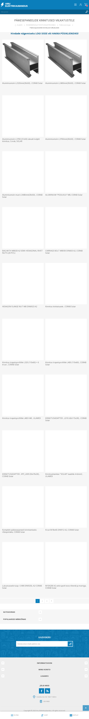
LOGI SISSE (41, 33)
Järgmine (51, 601)
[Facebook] (41, 690)
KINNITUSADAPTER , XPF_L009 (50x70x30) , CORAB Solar (21, 475)
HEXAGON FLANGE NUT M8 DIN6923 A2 (19, 306)
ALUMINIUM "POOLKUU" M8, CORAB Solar (64, 195)
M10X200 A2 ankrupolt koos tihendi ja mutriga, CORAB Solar (65, 587)
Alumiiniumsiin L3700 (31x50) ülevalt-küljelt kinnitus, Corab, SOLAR (21, 140)
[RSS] (47, 690)
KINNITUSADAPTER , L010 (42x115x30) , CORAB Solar (66, 419)
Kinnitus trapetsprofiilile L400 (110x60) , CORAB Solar (65, 363)
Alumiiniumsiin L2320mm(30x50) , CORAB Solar (22, 83)
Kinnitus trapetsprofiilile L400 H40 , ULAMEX (21, 418)
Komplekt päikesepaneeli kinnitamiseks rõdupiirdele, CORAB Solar (19, 531)
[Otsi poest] (42, 12)
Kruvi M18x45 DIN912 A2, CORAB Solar (62, 530)
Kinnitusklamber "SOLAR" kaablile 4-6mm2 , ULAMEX (64, 475)
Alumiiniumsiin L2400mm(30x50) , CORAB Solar (65, 83)
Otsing (86, 12)
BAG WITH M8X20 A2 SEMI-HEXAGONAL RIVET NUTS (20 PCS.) (22, 252)
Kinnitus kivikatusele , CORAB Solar (60, 306)
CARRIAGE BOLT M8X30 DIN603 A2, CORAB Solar (64, 252)
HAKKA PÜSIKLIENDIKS (65, 33)
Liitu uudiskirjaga (70, 643)
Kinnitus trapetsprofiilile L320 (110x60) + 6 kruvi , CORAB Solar (20, 363)
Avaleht (19, 25)
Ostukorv (85, 4)
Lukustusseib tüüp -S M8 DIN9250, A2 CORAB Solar (22, 587)
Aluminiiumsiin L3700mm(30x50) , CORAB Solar (65, 139)
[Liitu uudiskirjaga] (42, 643)
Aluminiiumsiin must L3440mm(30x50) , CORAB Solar (22, 196)
